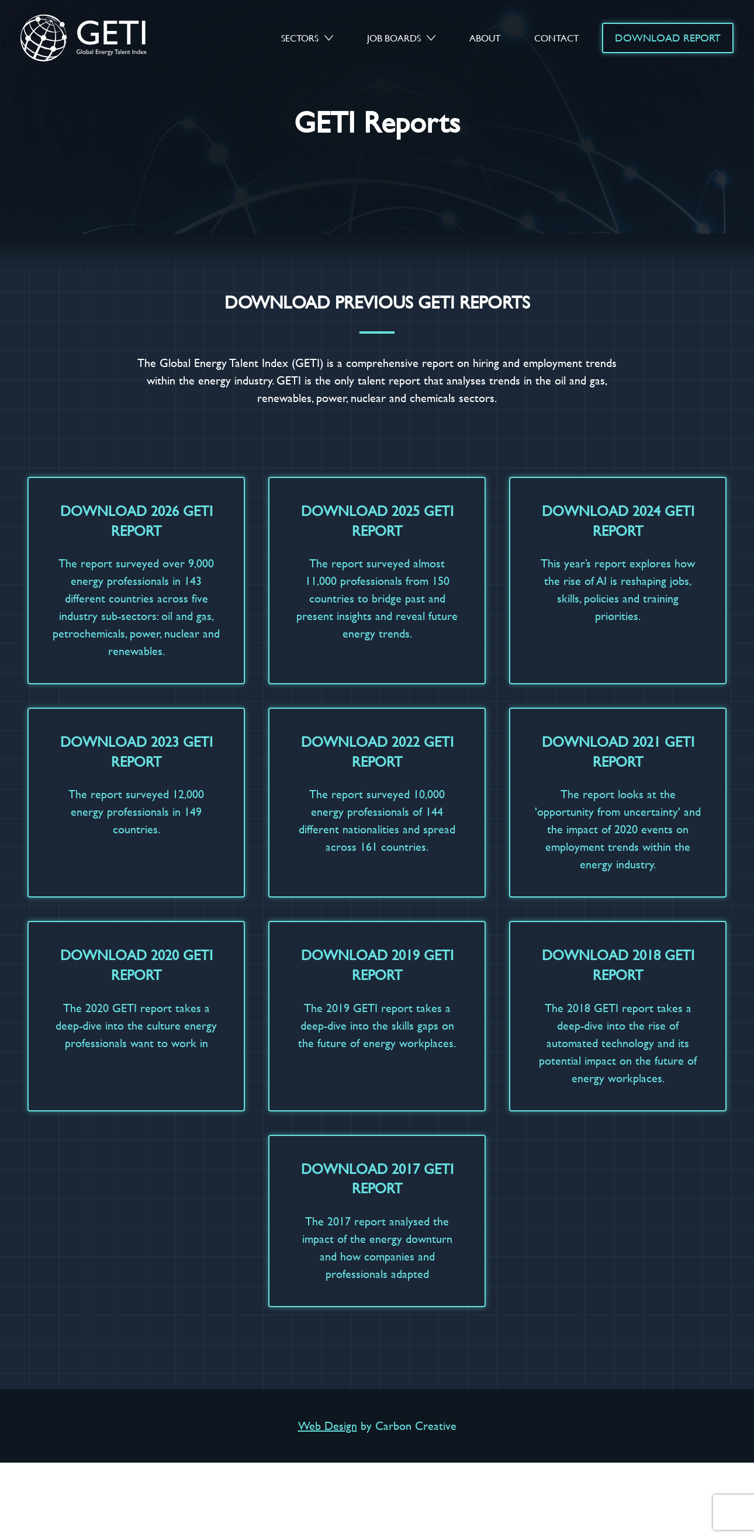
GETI (94, 37)
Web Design (327, 1426)
